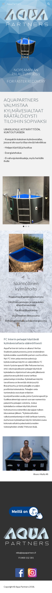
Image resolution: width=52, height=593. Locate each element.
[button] (3, 4)
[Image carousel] (26, 201)
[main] (26, 75)
